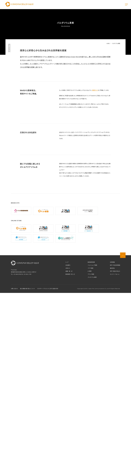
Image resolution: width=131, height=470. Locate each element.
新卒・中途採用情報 (115, 442)
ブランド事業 (91, 451)
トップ (67, 439)
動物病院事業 (91, 439)
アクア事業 (90, 445)
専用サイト (95, 137)
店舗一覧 (69, 448)
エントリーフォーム (114, 451)
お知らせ (68, 445)
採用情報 (112, 439)
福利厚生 (112, 445)
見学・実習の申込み (115, 448)
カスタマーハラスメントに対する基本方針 (47, 466)
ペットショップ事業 (92, 442)
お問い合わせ (14, 466)
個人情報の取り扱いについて (27, 466)
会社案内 (68, 442)
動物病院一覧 (70, 451)
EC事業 (89, 448)
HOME (109, 43)
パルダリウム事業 (92, 454)
